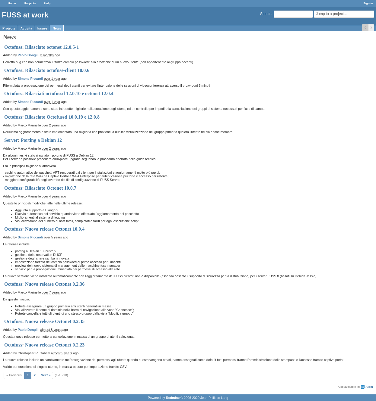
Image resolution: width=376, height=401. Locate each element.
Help (47, 3)
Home (12, 3)
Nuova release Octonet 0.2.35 (54, 321)
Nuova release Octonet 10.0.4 (54, 229)
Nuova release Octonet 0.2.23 (54, 344)
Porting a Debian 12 (41, 140)
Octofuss (13, 47)
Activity (26, 28)
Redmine (173, 397)
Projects (30, 3)
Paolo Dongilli (29, 55)
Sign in (368, 3)
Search (266, 14)
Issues (42, 28)
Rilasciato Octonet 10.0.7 (50, 188)
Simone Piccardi (30, 78)
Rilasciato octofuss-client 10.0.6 (57, 70)
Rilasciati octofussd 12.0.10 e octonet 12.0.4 (69, 93)
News (57, 28)
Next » (45, 375)
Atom (369, 386)
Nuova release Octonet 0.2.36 (54, 284)
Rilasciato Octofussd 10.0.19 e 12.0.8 (62, 117)
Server (11, 140)
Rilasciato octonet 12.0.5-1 (52, 47)
